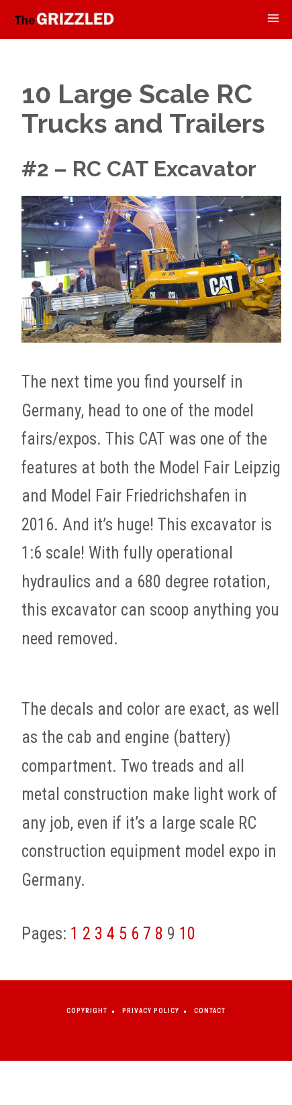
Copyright (86, 1010)
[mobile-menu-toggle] (273, 19)
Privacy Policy (150, 1010)
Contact (210, 1010)
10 (187, 933)
